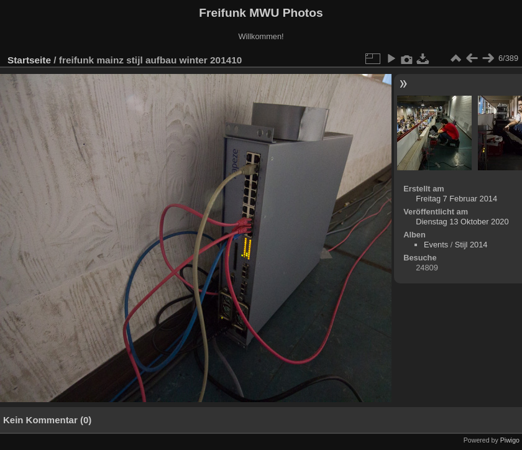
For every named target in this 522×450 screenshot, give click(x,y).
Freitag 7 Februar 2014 (456, 198)
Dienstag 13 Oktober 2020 (462, 221)
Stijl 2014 (471, 244)
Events (436, 244)
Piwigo (510, 440)
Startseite (29, 60)
